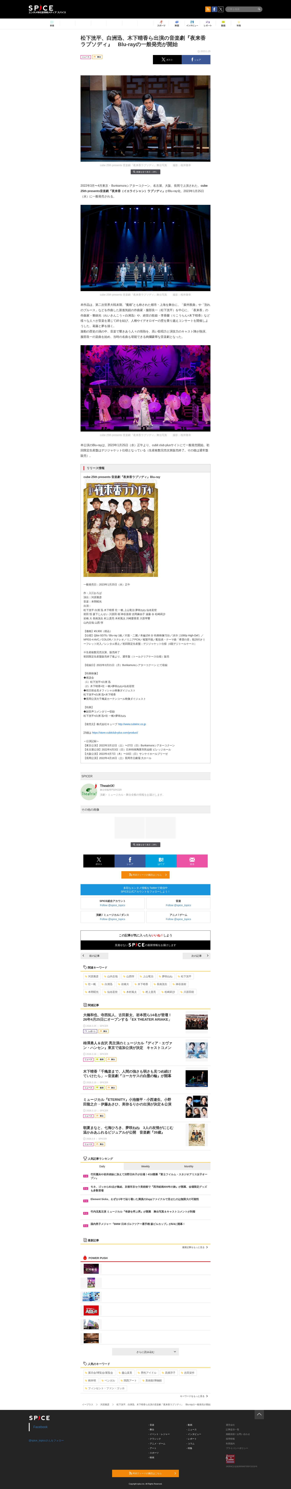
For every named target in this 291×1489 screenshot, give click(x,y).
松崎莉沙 (168, 991)
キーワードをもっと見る (194, 1396)
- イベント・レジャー (159, 1434)
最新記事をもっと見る (195, 1247)
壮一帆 (90, 984)
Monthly (188, 1166)
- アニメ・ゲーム (156, 1443)
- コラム (190, 1443)
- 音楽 (151, 1425)
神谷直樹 (179, 984)
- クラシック (154, 1439)
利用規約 (230, 1443)
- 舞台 (151, 1429)
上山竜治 (146, 976)
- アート (152, 1448)
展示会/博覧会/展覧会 (99, 1372)
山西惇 (128, 976)
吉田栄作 (187, 1372)
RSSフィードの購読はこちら (148, 874)
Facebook (40, 1427)
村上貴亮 (149, 991)
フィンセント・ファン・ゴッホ (105, 1388)
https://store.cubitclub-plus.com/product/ (115, 732)
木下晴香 (141, 984)
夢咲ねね (165, 976)
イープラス (87, 1404)
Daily (102, 1166)
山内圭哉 (111, 976)
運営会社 (230, 1425)
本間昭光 (92, 991)
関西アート (129, 1380)
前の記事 (91, 955)
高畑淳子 (168, 1372)
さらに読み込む (156, 1351)
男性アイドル (147, 1372)
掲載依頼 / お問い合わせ (238, 1434)
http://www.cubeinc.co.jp (132, 724)
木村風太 (130, 991)
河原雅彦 (92, 976)
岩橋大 (123, 984)
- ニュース (192, 1429)
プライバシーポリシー (237, 1448)
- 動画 (189, 1425)
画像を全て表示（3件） (145, 172)
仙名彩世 (111, 991)
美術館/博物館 (152, 1380)
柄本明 (90, 1380)
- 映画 (151, 1457)
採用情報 (230, 1439)
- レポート (192, 1439)
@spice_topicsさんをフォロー (46, 1440)
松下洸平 (184, 976)
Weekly (145, 1166)
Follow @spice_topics (112, 905)
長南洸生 (160, 984)
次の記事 (199, 955)
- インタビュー (194, 1434)
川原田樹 (187, 991)
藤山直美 (125, 1372)
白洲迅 (107, 984)
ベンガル (108, 1380)
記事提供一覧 (232, 1429)
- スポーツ (153, 1453)
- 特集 (189, 1448)
